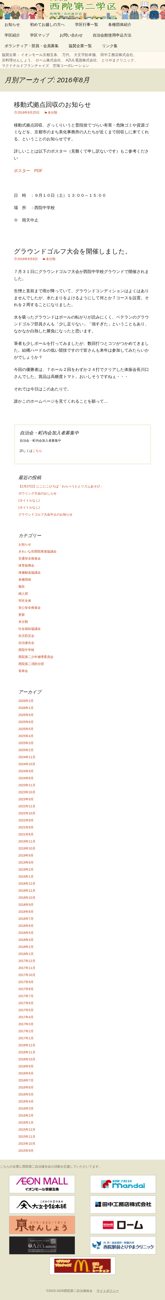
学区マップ (39, 35)
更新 (21, 614)
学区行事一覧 (86, 24)
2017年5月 (26, 1010)
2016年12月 (26, 1045)
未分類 (52, 112)
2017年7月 (26, 996)
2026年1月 (26, 708)
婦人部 (23, 593)
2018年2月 (26, 947)
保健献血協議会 (29, 572)
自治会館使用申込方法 (112, 35)
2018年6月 (26, 926)
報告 (21, 586)
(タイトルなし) (29, 500)
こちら (37, 451)
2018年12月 (26, 883)
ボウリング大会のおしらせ (37, 493)
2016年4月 (26, 1101)
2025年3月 (26, 743)
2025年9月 (26, 715)
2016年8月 (26, 1073)
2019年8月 (26, 862)
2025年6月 (26, 722)
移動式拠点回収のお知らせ (52, 104)
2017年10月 (26, 975)
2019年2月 (26, 869)
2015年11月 (26, 1136)
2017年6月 (26, 1003)
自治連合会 (26, 643)
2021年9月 (26, 827)
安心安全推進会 (29, 607)
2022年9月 (26, 820)
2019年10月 (26, 848)
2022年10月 (26, 813)
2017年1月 (26, 1038)
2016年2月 (26, 1115)
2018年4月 (26, 940)
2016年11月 (26, 1052)
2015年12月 (26, 1129)
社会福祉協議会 (29, 629)
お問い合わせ (71, 35)
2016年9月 (26, 1066)
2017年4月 (26, 1017)
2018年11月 (26, 890)
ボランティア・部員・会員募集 (32, 46)
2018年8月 (26, 911)
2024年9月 (26, 771)
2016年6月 (26, 1087)
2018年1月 (26, 954)
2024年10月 (26, 764)
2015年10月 (26, 1143)
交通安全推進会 (29, 558)
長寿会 (23, 671)
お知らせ (12, 24)
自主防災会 (26, 636)
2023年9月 (26, 799)
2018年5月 (26, 933)
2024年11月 (26, 757)
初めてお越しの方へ (47, 24)
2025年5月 (26, 729)
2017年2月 (26, 1031)
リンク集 (110, 46)
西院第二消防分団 (31, 664)
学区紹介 (12, 35)
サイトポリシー (108, 1291)
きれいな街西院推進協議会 (37, 551)
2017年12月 (26, 961)
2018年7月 (26, 918)
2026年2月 (26, 701)
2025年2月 (26, 750)
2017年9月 (26, 982)
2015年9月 (26, 1150)
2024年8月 (26, 778)
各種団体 (24, 579)
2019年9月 (26, 855)
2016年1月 (26, 1122)
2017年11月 (26, 968)
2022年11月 (26, 806)
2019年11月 (26, 841)
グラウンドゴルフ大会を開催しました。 (72, 251)
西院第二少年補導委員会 (35, 657)
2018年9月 (26, 904)
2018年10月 (26, 897)
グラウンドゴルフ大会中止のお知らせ (45, 514)
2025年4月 (26, 736)
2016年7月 (26, 1080)
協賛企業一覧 (80, 46)
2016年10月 (26, 1059)
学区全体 (24, 600)
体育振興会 (26, 565)
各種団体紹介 (119, 24)
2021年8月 (26, 834)
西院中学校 (26, 650)
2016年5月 (26, 1094)
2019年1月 (26, 876)
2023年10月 (26, 792)
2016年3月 (26, 1108)
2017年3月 (26, 1024)
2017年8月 (26, 989)
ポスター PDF (28, 170)
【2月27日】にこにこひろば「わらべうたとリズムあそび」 (60, 486)
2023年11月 (26, 785)
